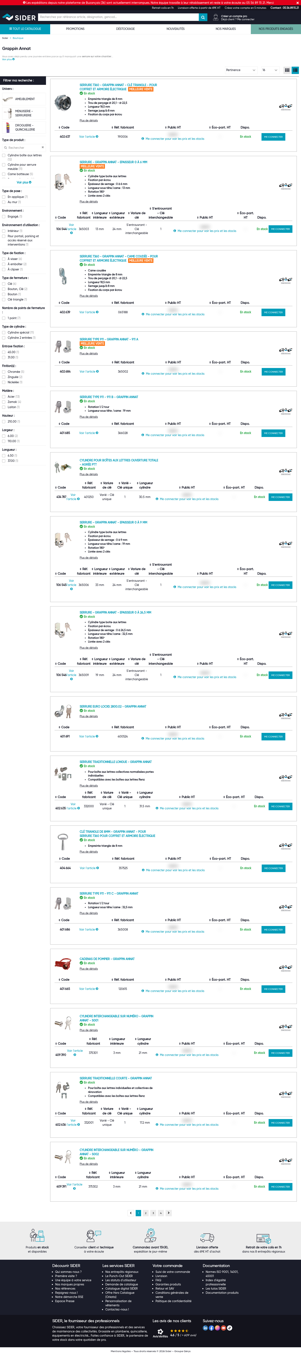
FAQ (158, 1280)
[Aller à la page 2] (146, 1213)
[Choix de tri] (241, 70)
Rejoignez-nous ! (66, 1293)
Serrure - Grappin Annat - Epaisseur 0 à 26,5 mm (115, 612)
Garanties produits (168, 1284)
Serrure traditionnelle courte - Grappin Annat (116, 1078)
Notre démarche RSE (69, 1297)
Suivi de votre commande (173, 1272)
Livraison (161, 1276)
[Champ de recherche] (118, 17)
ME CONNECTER (273, 136)
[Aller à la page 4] (161, 1213)
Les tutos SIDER (216, 1288)
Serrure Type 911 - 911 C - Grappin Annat (109, 893)
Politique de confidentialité (173, 1301)
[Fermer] (297, 3)
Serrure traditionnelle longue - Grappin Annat (116, 762)
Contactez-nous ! (117, 1309)
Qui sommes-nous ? (68, 1272)
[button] (284, 7)
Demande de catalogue (121, 1284)
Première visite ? (66, 1276)
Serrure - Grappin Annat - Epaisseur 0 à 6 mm (113, 162)
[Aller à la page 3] (153, 1213)
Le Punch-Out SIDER (119, 1276)
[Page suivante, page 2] (169, 1213)
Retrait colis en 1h (163, 7)
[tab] (75, 1266)
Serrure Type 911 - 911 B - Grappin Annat (109, 397)
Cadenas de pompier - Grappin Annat (107, 959)
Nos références (65, 1288)
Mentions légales (121, 1351)
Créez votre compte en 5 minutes (245, 7)
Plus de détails (89, 120)
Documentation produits (222, 1293)
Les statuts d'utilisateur (120, 1280)
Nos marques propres (69, 1284)
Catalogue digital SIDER (121, 1288)
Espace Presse (64, 1301)
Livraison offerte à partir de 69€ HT (199, 7)
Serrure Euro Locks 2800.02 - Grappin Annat (113, 706)
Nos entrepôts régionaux (121, 1272)
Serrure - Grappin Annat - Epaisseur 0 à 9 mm (113, 522)
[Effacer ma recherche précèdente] (43, 147)
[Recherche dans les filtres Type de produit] (24, 148)
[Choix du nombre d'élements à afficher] (270, 70)
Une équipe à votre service (73, 1280)
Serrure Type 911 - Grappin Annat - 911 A (109, 339)
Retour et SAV (165, 1288)
